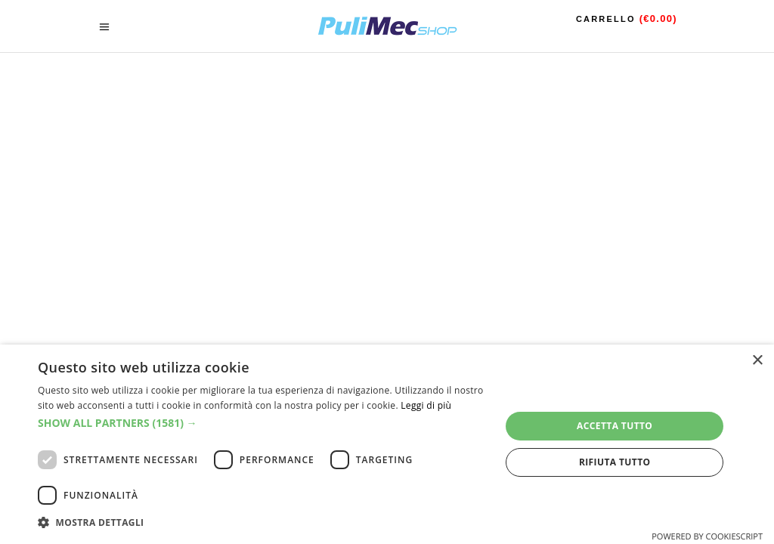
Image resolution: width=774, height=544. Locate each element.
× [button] (757, 360)
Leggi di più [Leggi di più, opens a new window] (426, 405)
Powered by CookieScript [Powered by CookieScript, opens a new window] (707, 536)
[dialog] (387, 444)
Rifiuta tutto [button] (615, 462)
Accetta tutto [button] (614, 425)
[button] (262, 423)
